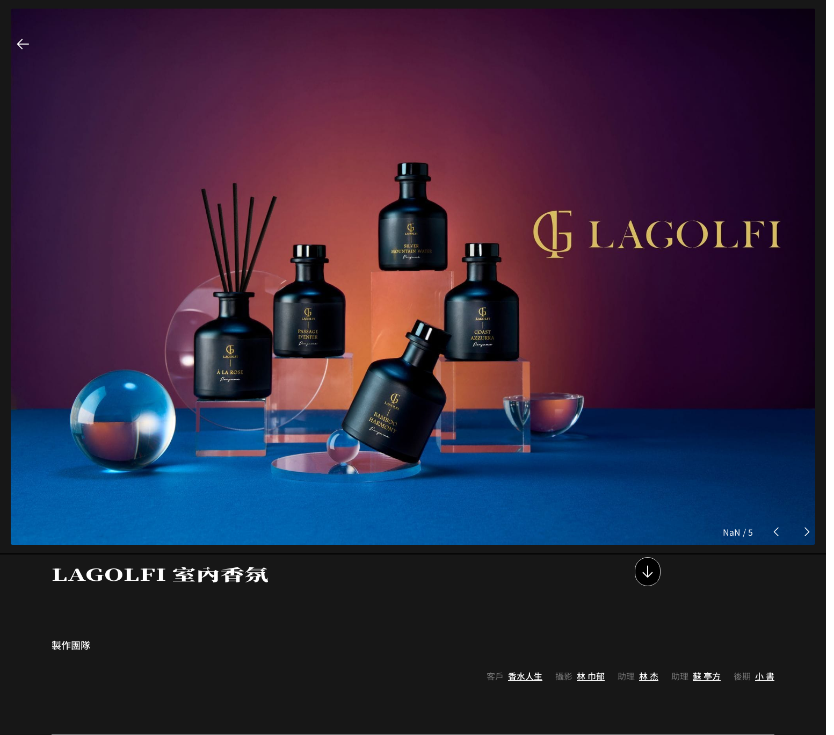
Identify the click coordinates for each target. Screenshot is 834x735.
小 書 (764, 613)
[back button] (23, 44)
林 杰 (648, 613)
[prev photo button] (777, 470)
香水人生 (525, 613)
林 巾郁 (591, 613)
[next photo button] (807, 470)
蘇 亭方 (707, 613)
